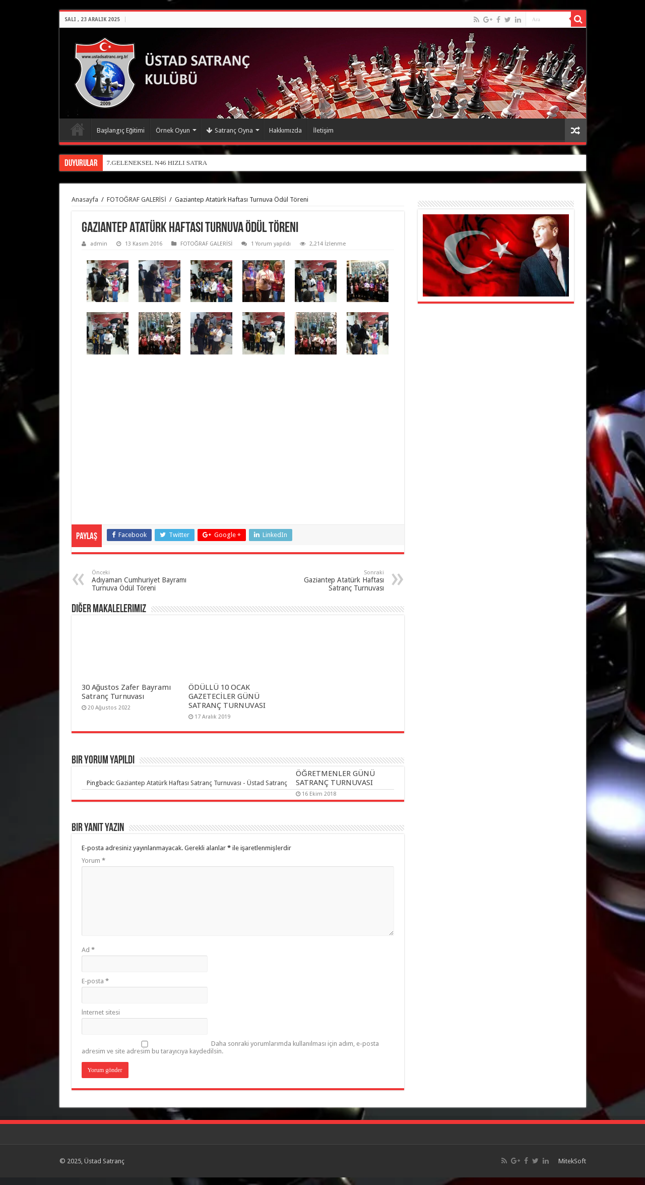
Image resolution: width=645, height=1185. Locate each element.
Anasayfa (77, 129)
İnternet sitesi (101, 1012)
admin (98, 244)
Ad (88, 950)
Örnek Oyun (173, 130)
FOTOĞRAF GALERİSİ (136, 199)
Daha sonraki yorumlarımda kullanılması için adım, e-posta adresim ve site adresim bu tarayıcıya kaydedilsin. (230, 1047)
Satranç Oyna (229, 130)
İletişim (323, 130)
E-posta (95, 981)
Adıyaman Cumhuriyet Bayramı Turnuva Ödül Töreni (143, 580)
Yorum (93, 860)
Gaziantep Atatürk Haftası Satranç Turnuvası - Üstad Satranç (201, 783)
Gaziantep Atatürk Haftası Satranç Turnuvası (332, 580)
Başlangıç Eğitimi (121, 130)
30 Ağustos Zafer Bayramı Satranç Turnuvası (126, 692)
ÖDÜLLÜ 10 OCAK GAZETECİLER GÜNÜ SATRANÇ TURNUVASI (227, 696)
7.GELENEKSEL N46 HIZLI (146, 162)
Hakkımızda (285, 130)
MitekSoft (572, 1161)
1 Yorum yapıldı (271, 244)
